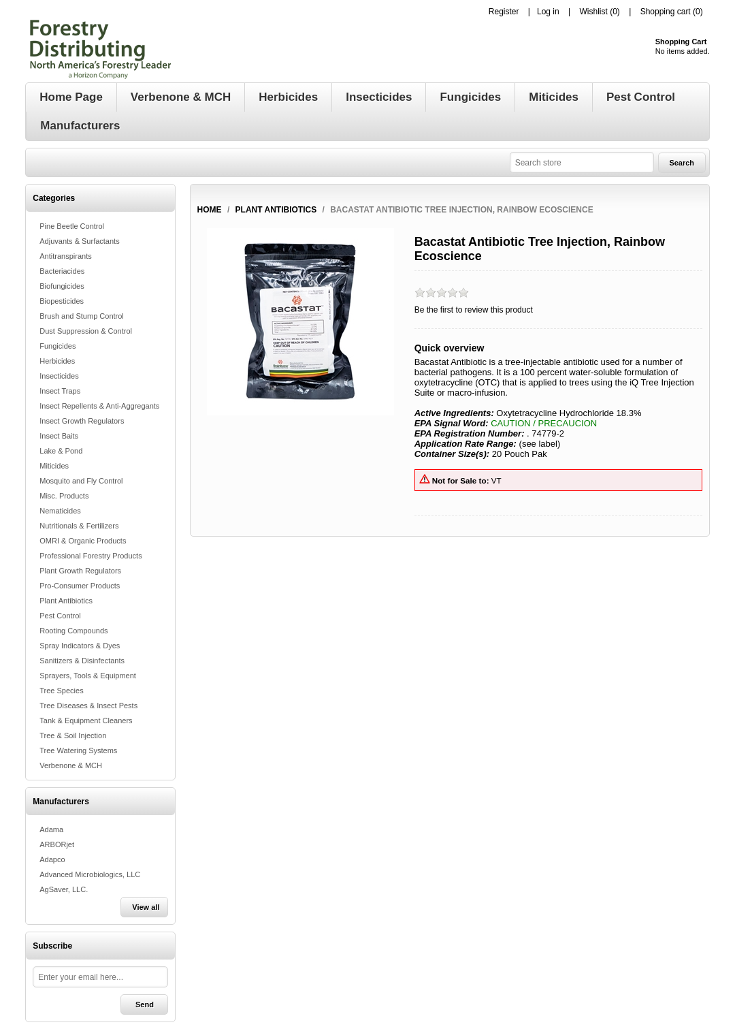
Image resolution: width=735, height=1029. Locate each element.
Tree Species (61, 690)
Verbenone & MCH (70, 765)
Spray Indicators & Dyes (79, 646)
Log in (548, 11)
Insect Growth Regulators (81, 421)
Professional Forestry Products (90, 556)
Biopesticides (61, 301)
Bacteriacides (61, 271)
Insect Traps (59, 391)
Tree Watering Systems (78, 750)
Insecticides (58, 376)
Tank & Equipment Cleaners (85, 720)
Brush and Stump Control (81, 316)
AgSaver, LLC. (63, 889)
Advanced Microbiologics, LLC (89, 874)
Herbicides (57, 361)
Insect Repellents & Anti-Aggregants (99, 406)
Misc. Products (63, 496)
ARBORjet (56, 844)
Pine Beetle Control (71, 226)
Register (504, 11)
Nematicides (60, 511)
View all (145, 907)
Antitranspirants (65, 256)
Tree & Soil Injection (72, 735)
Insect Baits (58, 436)
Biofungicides (61, 286)
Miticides (54, 466)
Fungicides (57, 346)
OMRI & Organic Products (82, 541)
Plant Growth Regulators (80, 571)
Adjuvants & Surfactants (79, 241)
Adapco (52, 859)
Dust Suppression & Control (85, 331)
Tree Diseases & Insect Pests (88, 705)
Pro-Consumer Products (79, 586)
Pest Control (60, 616)
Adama (51, 829)
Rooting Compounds (73, 631)
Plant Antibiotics (66, 601)
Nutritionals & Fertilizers (78, 526)
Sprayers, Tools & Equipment (87, 675)
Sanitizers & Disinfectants (82, 660)
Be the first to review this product (473, 310)
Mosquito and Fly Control (80, 481)
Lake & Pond (60, 451)
